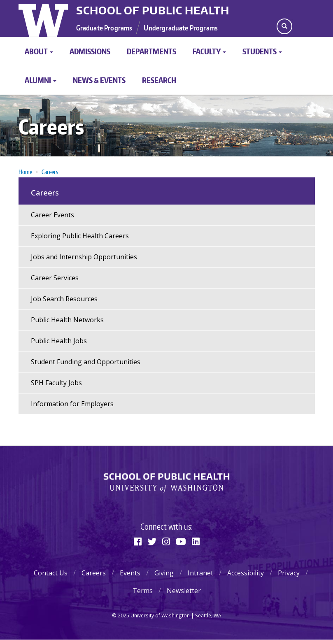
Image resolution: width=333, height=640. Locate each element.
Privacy (289, 572)
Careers (51, 127)
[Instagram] (166, 541)
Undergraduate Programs (181, 27)
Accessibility (245, 572)
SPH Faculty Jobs (56, 382)
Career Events (52, 214)
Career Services (55, 277)
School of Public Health (152, 10)
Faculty (209, 51)
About (39, 51)
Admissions (90, 51)
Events (130, 572)
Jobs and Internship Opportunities (84, 256)
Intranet (200, 572)
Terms (143, 590)
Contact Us (51, 572)
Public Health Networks (67, 319)
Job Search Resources (64, 298)
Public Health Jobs (59, 340)
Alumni (40, 80)
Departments (151, 51)
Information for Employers (72, 403)
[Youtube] (181, 541)
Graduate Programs (104, 27)
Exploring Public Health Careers (80, 235)
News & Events (99, 80)
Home (25, 171)
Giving (164, 572)
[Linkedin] (196, 541)
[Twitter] (151, 541)
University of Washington (44, 18)
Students (262, 51)
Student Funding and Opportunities (85, 361)
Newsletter (184, 590)
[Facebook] (138, 541)
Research (159, 80)
